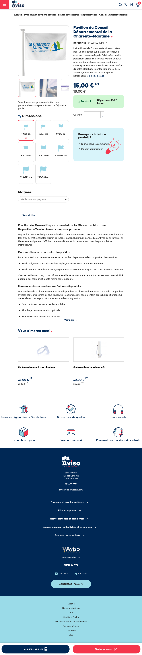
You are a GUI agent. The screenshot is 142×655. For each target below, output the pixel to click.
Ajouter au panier (106, 649)
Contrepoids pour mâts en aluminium (36, 367)
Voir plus (69, 319)
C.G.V (71, 612)
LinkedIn (82, 573)
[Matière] (43, 199)
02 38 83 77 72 (71, 484)
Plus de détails (96, 75)
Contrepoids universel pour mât (89, 367)
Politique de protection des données (71, 621)
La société (71, 630)
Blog (71, 635)
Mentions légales (71, 617)
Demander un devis (35, 649)
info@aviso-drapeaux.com (71, 489)
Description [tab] (29, 215)
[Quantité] (92, 114)
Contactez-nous (69, 584)
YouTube (63, 573)
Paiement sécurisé (71, 626)
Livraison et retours (71, 608)
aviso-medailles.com (71, 557)
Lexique (71, 603)
